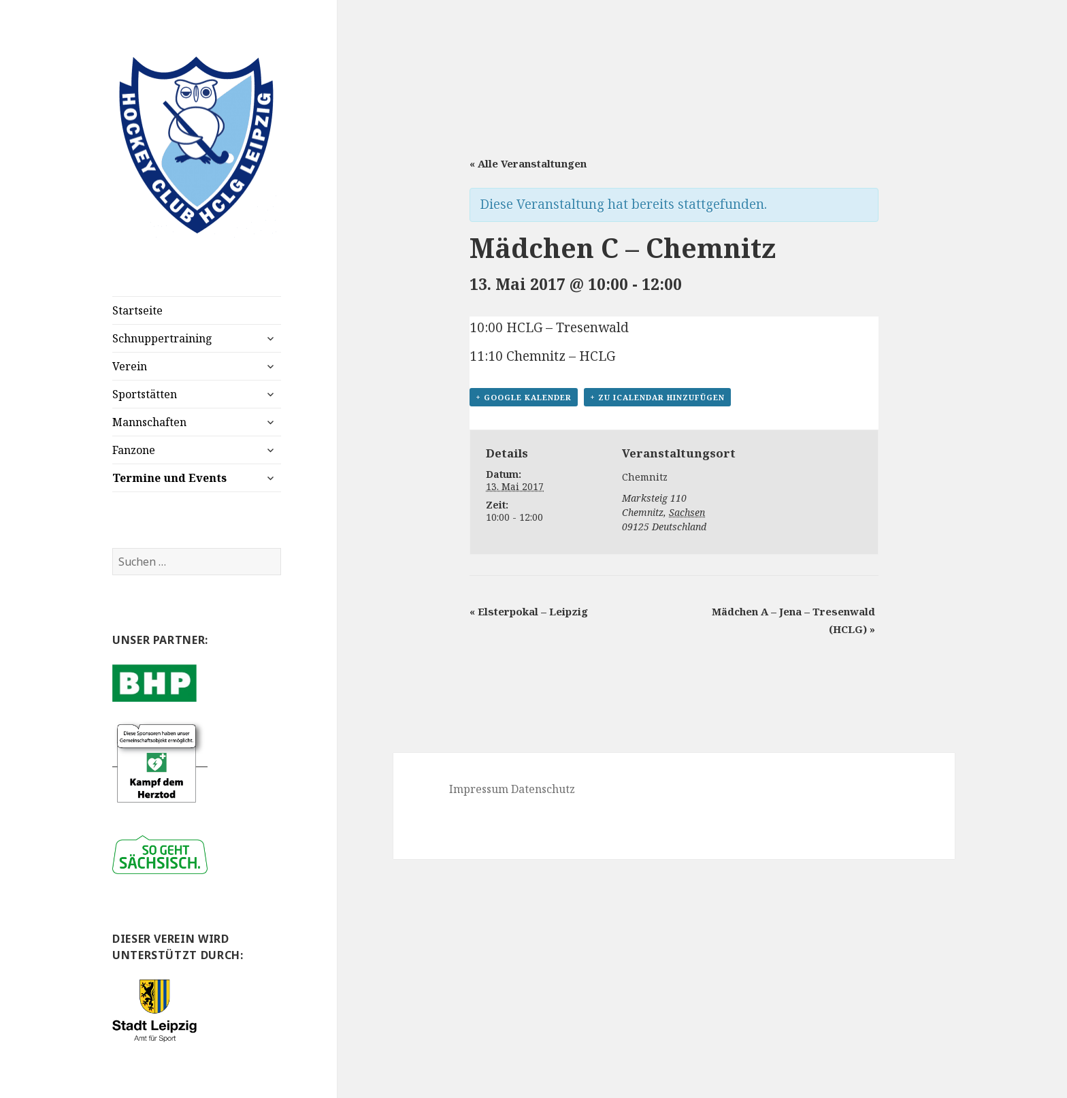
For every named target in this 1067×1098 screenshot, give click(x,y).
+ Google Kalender (524, 397)
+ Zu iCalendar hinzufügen (657, 397)
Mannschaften (149, 422)
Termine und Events (169, 477)
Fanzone (133, 449)
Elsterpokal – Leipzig (529, 611)
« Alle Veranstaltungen (528, 163)
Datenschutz (543, 788)
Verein (129, 366)
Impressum (478, 788)
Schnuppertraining (162, 338)
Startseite (137, 310)
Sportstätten (144, 394)
